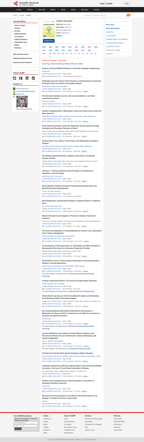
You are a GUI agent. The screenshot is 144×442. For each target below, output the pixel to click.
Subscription (89, 421)
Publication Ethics (119, 421)
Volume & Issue (90, 430)
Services (84, 10)
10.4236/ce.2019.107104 (53, 346)
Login (126, 3)
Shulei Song (46, 386)
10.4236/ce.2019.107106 (53, 306)
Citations (59, 35)
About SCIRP (69, 416)
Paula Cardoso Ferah (48, 131)
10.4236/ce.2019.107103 (53, 361)
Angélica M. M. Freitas (49, 301)
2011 (82, 50)
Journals (41, 10)
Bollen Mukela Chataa (49, 86)
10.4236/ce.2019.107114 (53, 181)
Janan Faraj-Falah (47, 176)
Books (53, 10)
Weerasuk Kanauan (48, 146)
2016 (50, 50)
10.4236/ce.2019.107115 (53, 166)
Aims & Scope (19, 25)
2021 (76, 47)
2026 (43, 47)
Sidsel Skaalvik (58, 341)
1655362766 (20, 94)
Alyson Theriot (76, 251)
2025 (50, 47)
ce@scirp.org (65, 33)
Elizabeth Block (47, 251)
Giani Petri (70, 161)
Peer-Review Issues (70, 427)
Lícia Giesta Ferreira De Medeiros (73, 221)
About (73, 10)
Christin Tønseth (47, 284)
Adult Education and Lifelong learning (81, 291)
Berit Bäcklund (57, 266)
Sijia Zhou (58, 191)
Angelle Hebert (57, 251)
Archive (17, 31)
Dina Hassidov (46, 318)
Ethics (16, 45)
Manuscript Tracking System (93, 419)
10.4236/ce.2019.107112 (53, 211)
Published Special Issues (22, 58)
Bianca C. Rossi (62, 301)
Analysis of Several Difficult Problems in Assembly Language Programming (71, 68)
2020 (82, 47)
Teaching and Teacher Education (80, 348)
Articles (30, 10)
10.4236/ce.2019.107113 (53, 196)
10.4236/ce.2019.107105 (53, 323)
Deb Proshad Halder (68, 236)
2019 (89, 47)
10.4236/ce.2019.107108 (53, 271)
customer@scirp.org (22, 88)
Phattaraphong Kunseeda (50, 116)
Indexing (17, 48)
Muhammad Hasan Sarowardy (51, 236)
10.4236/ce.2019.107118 (53, 151)
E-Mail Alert (109, 32)
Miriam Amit (58, 206)
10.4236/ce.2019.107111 (53, 226)
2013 (69, 50)
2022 (69, 47)
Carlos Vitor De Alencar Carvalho (52, 221)
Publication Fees (20, 42)
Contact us (109, 53)
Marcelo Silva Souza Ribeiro (86, 356)
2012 (76, 50)
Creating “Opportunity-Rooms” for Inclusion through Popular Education (69, 281)
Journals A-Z (47, 419)
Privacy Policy (118, 430)
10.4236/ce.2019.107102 (53, 376)
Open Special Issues (21, 54)
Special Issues (68, 433)
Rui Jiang (51, 191)
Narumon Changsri (76, 116)
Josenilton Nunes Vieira (69, 356)
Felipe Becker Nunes (59, 161)
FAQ (86, 427)
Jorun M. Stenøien (58, 284)
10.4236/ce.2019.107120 (53, 136)
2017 (43, 50)
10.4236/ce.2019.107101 (53, 391)
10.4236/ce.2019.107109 (53, 256)
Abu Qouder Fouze (48, 206)
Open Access (118, 419)
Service (88, 416)
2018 (95, 47)
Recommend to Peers (113, 46)
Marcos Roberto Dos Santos (88, 301)
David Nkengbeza (62, 86)
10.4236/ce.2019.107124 (53, 76)
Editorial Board (20, 34)
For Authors (19, 36)
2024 (56, 47)
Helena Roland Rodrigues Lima (79, 131)
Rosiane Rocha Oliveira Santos (52, 356)
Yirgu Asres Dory (81, 371)
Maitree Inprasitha (64, 116)
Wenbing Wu (46, 71)
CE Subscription (111, 35)
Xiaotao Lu (45, 401)
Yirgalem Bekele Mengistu (67, 371)
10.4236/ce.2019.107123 (53, 91)
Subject (46, 421)
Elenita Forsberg (47, 266)
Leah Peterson (66, 251)
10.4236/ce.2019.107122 (53, 106)
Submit (96, 10)
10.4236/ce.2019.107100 (53, 406)
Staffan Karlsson (80, 266)
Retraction (117, 427)
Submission (48, 41)
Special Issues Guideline (22, 62)
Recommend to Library (113, 50)
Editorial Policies (20, 39)
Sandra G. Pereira (73, 301)
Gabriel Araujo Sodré (62, 131)
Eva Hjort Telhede (68, 266)
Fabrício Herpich (47, 161)
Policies (117, 416)
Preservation (118, 424)
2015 (56, 50)
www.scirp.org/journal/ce (63, 30)
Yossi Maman (58, 176)
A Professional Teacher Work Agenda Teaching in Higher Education (67, 353)
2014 (63, 50)
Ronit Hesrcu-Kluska (48, 101)
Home (18, 10)
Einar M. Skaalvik (47, 341)
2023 (63, 47)
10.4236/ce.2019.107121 (53, 121)
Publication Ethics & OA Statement (117, 39)
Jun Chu (44, 191)
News (63, 10)
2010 (89, 50)
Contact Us (47, 430)
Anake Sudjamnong (89, 116)
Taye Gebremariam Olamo (50, 371)
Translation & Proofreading (93, 424)
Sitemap (46, 427)
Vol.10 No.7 (57, 74)
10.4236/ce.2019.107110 (53, 241)
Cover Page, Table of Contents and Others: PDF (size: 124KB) (62, 64)
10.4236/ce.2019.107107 (53, 289)
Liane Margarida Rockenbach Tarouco (86, 161)
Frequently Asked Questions (115, 43)
